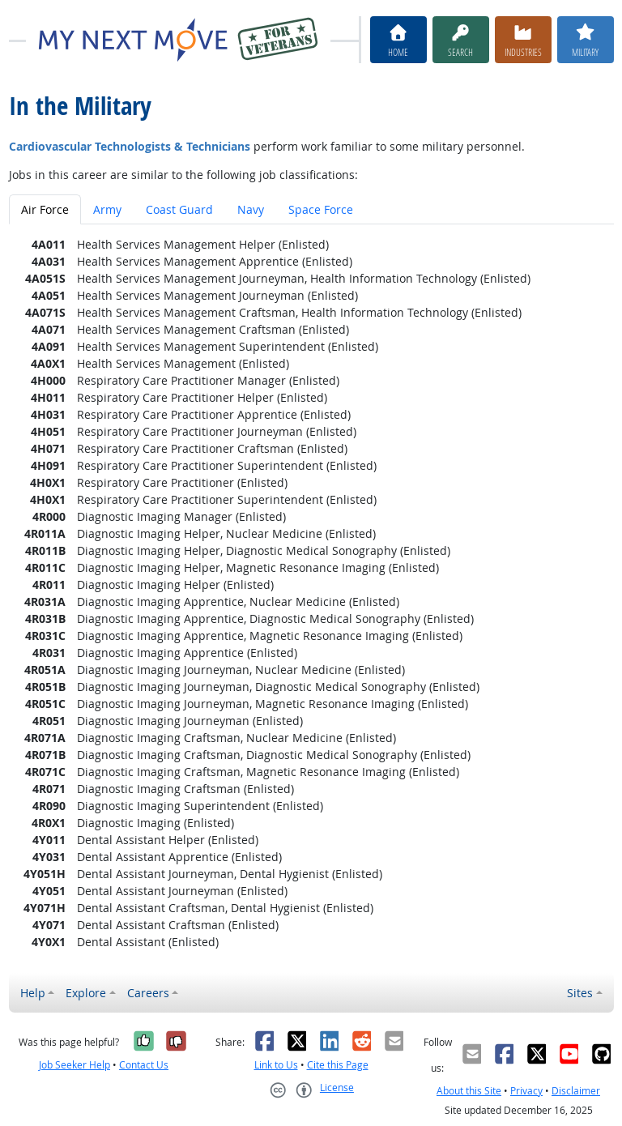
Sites (580, 992)
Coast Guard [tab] (179, 209)
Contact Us (143, 1065)
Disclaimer (576, 1091)
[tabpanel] (311, 593)
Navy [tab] (250, 209)
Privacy (526, 1091)
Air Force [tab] (45, 209)
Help (32, 992)
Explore (86, 992)
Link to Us (276, 1065)
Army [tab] (107, 209)
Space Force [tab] (320, 209)
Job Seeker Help (74, 1065)
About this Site (469, 1091)
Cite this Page (338, 1065)
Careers (148, 992)
